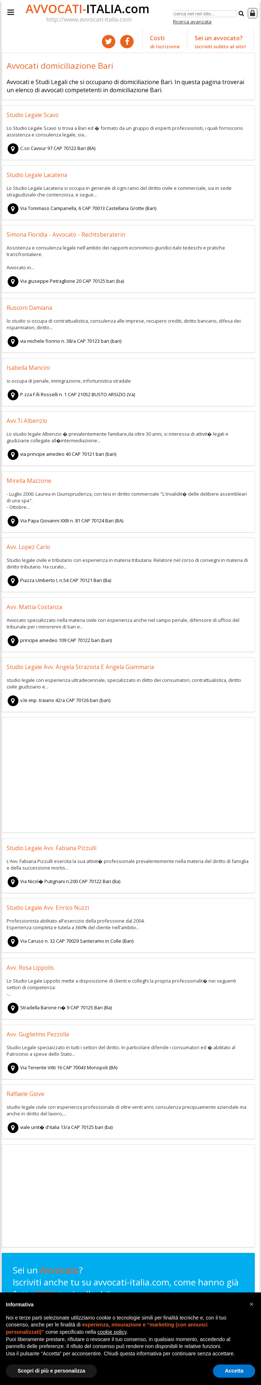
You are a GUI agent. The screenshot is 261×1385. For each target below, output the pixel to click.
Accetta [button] (234, 1371)
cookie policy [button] (112, 1332)
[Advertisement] (128, 776)
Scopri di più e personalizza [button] (51, 1371)
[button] (251, 1304)
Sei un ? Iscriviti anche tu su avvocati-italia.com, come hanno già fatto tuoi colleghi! (126, 1288)
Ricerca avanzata (192, 21)
